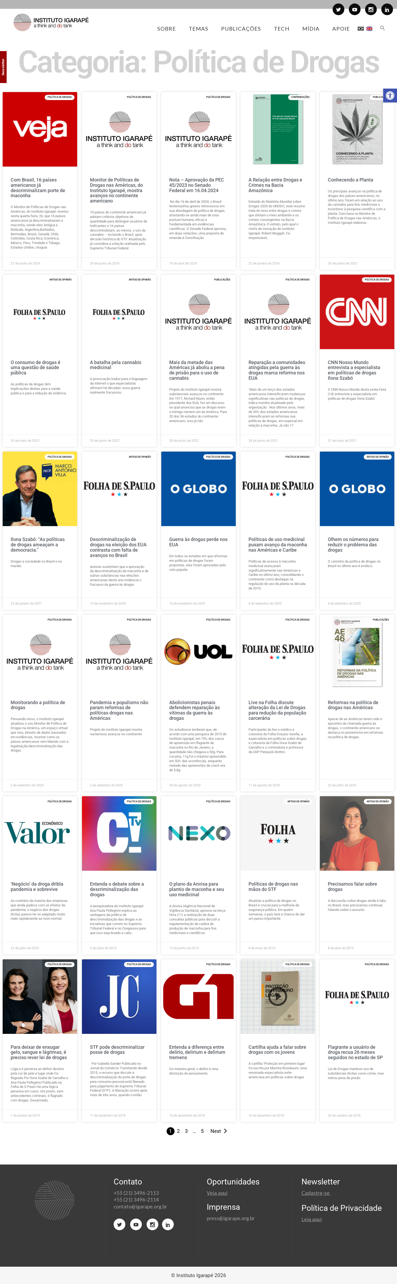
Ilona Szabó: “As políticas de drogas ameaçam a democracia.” (38, 544)
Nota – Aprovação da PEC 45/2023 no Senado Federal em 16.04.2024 (196, 185)
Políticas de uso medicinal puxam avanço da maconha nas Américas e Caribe (278, 544)
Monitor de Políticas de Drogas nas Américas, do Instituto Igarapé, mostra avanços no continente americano (116, 190)
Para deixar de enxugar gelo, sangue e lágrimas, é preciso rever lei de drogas (39, 1052)
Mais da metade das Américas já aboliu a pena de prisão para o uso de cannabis (197, 370)
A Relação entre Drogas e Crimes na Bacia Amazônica (275, 185)
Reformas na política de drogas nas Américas (353, 705)
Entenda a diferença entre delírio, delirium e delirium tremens (197, 1052)
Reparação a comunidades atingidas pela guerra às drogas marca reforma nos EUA (277, 370)
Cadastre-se (316, 1193)
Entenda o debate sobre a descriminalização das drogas (117, 889)
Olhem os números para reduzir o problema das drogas (353, 544)
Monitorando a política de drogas (38, 705)
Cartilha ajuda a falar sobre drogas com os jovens (277, 1049)
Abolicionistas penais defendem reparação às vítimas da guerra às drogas (194, 710)
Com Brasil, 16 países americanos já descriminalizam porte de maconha (38, 187)
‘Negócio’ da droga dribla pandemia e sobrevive (37, 886)
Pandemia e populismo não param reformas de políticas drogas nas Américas (119, 710)
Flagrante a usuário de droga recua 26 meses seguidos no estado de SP (355, 1052)
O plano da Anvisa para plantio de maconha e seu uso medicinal (196, 889)
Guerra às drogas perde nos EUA (198, 541)
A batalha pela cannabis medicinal (115, 365)
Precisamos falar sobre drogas (352, 886)
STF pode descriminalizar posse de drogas (117, 1049)
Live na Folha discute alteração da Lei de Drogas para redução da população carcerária (277, 710)
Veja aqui (217, 1193)
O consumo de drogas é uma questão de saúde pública (35, 368)
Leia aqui (311, 1219)
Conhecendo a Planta (350, 180)
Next (215, 1131)
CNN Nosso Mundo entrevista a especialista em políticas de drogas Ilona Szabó (354, 370)
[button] (390, 95)
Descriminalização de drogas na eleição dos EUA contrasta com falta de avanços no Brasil (118, 547)
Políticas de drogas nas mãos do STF (273, 886)
